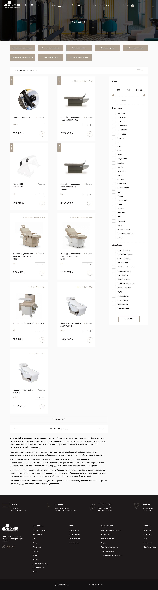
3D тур (35, 543)
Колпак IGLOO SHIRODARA (19, 185)
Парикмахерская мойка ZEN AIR (23, 391)
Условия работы (106, 534)
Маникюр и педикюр (107, 48)
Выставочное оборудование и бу (22, 57)
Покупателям (107, 526)
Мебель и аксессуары (51, 57)
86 (59, 429)
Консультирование (107, 551)
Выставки (36, 559)
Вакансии (36, 555)
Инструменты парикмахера (51, 48)
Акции (103, 543)
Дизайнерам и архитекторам (110, 530)
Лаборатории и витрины (135, 48)
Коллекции (147, 534)
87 (63, 429)
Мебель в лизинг (74, 534)
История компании (39, 530)
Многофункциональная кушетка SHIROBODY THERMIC (70, 187)
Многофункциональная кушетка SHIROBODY (70, 118)
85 (55, 429)
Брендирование (74, 543)
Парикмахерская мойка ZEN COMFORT (70, 324)
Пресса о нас (37, 547)
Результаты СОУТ (39, 568)
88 (66, 429)
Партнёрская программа (109, 547)
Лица (34, 539)
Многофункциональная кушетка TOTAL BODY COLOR (23, 256)
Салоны (147, 526)
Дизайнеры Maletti (150, 547)
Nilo (14, 263)
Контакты (36, 572)
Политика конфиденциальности (111, 555)
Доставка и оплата (107, 539)
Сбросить (128, 319)
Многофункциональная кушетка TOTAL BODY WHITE (70, 256)
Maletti (15, 124)
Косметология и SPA (79, 48)
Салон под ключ (74, 530)
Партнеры (36, 551)
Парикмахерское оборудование (22, 48)
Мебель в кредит (74, 539)
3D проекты (147, 543)
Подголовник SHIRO (21, 117)
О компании (38, 526)
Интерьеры (147, 530)
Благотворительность (40, 563)
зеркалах (75, 473)
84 (51, 429)
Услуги (71, 526)
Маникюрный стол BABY (23, 323)
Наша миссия (37, 534)
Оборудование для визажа (79, 57)
